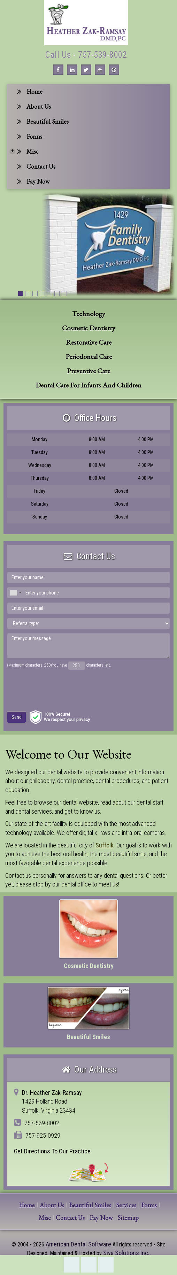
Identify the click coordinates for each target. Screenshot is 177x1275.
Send (16, 717)
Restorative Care (88, 342)
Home (30, 91)
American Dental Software (79, 1244)
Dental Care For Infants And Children (88, 385)
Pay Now (33, 181)
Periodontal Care (89, 356)
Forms (29, 136)
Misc (24, 151)
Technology (88, 313)
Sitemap (128, 1218)
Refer (106, 1265)
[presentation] (49, 687)
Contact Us (36, 166)
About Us (34, 106)
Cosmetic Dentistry (88, 327)
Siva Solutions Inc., (127, 1253)
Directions (89, 1265)
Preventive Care (88, 370)
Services (126, 1205)
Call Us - (61, 55)
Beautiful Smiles (43, 121)
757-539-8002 (71, 1265)
